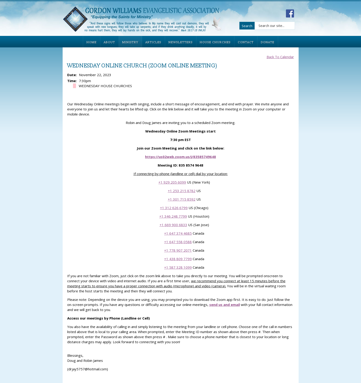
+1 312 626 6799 (174, 207)
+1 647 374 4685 (178, 233)
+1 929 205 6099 (172, 182)
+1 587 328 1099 (178, 267)
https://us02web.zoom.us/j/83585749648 (180, 156)
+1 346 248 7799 (173, 216)
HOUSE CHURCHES (215, 42)
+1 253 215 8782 (181, 190)
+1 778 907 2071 (178, 250)
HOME (92, 42)
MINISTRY (130, 42)
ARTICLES (153, 42)
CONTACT (246, 42)
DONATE (267, 42)
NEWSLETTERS (181, 42)
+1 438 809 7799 (178, 258)
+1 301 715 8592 (181, 199)
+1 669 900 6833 (173, 224)
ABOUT (109, 42)
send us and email (224, 304)
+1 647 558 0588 (178, 241)
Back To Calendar (280, 57)
